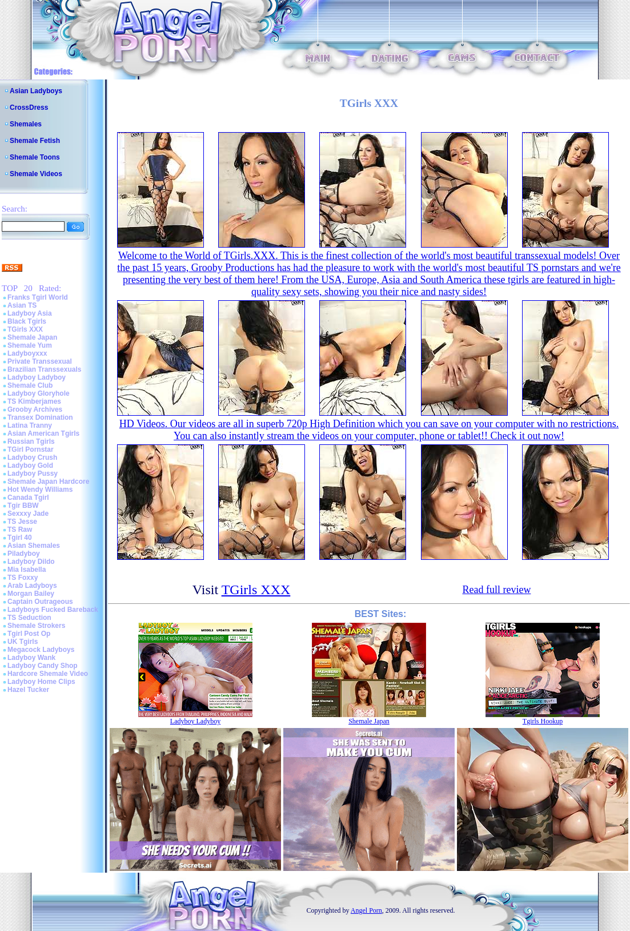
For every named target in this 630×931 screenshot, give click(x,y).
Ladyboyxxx (27, 353)
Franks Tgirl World (37, 297)
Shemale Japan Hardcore (48, 482)
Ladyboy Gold (30, 465)
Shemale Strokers (36, 626)
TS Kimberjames (34, 401)
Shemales (26, 124)
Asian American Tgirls (43, 433)
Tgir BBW (23, 506)
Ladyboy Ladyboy (36, 377)
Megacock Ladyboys (40, 650)
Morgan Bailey (30, 594)
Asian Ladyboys (36, 91)
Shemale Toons (35, 157)
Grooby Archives (34, 409)
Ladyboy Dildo (31, 562)
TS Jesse (22, 522)
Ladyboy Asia (29, 313)
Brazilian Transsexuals (44, 369)
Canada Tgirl (28, 498)
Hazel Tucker (28, 690)
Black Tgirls (26, 321)
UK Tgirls (22, 642)
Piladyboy (23, 554)
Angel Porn (366, 910)
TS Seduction (29, 618)
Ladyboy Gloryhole (38, 393)
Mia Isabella (26, 570)
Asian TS (22, 305)
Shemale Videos (36, 174)
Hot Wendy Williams (40, 490)
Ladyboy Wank (31, 658)
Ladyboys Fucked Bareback (52, 610)
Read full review (496, 589)
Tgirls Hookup (543, 721)
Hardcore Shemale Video (47, 674)
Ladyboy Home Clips (41, 682)
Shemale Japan (32, 337)
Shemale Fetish (35, 141)
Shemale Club (30, 385)
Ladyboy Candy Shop (42, 666)
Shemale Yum (29, 345)
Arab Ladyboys (32, 586)
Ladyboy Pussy (32, 474)
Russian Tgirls (31, 441)
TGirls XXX (25, 329)
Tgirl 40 (19, 538)
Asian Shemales (33, 546)
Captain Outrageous (40, 602)
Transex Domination (40, 417)
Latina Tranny (29, 425)
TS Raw (19, 530)
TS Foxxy (22, 578)
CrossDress (29, 108)
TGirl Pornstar (30, 449)
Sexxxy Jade (28, 514)
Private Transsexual (39, 361)
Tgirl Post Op (28, 634)
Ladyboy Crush (32, 457)
